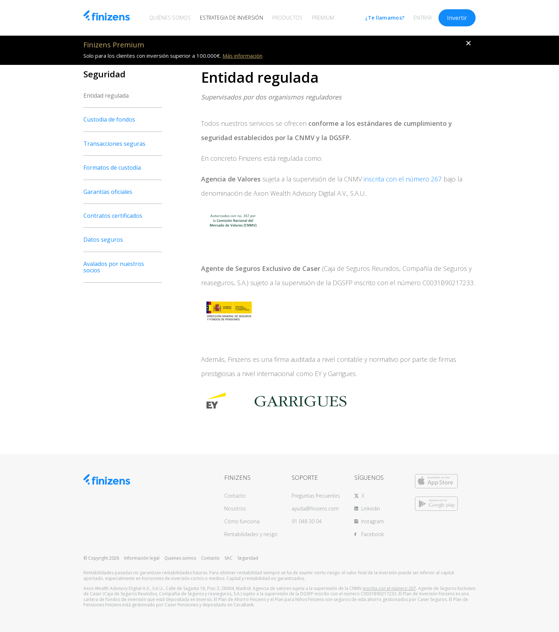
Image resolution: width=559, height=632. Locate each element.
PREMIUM (323, 17)
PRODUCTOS (287, 17)
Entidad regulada (106, 95)
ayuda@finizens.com (315, 508)
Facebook (372, 534)
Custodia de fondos (109, 119)
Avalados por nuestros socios (113, 267)
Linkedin (370, 508)
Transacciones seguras (114, 144)
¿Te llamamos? (384, 17)
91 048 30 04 (307, 521)
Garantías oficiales (107, 192)
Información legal (141, 558)
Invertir (457, 18)
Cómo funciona (242, 521)
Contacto (235, 495)
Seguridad (247, 558)
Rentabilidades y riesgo (250, 534)
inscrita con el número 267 (403, 179)
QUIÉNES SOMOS (170, 17)
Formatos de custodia (112, 167)
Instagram (372, 521)
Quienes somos (180, 558)
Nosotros (235, 508)
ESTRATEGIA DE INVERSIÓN (231, 17)
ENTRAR (423, 17)
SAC (228, 558)
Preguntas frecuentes (316, 495)
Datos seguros (103, 239)
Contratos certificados (112, 216)
